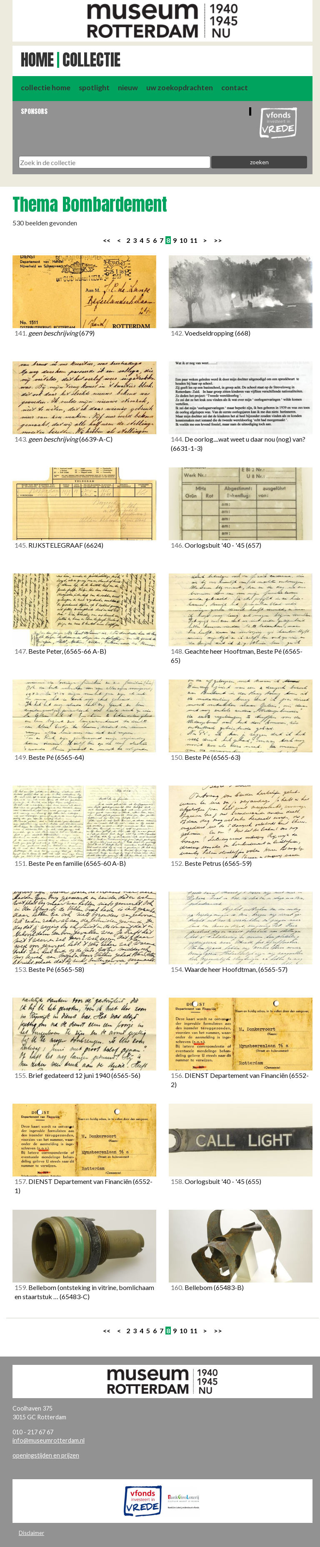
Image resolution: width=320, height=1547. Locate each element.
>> (218, 240)
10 (183, 240)
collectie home (45, 87)
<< (106, 240)
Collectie (91, 60)
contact (234, 87)
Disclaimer (31, 1533)
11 (194, 240)
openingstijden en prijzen (45, 1455)
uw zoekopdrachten (179, 87)
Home (37, 60)
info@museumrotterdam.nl (48, 1440)
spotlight (94, 87)
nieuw (128, 87)
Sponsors (34, 111)
